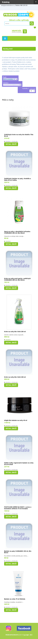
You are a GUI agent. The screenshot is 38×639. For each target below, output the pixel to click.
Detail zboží (11, 144)
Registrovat (8, 8)
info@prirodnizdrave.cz (8, 5)
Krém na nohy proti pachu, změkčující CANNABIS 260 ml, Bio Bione (17, 279)
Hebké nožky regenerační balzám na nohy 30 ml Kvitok (18, 463)
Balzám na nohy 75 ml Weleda (14, 599)
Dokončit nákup (25, 31)
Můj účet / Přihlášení (3, 8)
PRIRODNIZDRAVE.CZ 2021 (19, 635)
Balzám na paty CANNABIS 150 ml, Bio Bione (17, 552)
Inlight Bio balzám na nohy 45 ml (15, 420)
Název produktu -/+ (9, 79)
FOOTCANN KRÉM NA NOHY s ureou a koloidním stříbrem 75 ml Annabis (17, 507)
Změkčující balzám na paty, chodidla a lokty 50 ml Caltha (17, 179)
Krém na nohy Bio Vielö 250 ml (15, 331)
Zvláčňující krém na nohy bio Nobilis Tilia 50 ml (18, 135)
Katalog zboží (7, 49)
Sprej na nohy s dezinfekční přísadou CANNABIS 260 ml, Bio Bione (17, 232)
